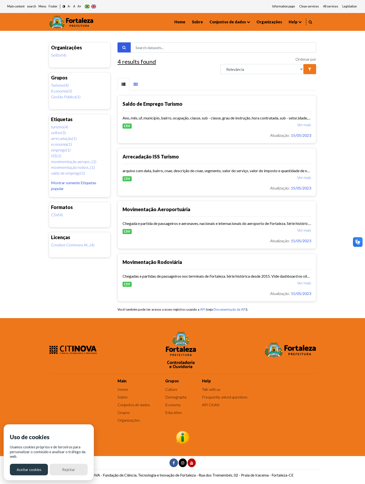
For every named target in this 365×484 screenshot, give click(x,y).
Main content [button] (16, 6)
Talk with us (211, 389)
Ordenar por (305, 59)
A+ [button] (79, 6)
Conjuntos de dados (227, 22)
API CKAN (211, 404)
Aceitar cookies (29, 469)
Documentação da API (230, 309)
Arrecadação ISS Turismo (151, 156)
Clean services (309, 6)
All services (330, 6)
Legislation (349, 6)
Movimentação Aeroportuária (156, 209)
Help (293, 22)
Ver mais (304, 124)
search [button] (31, 6)
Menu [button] (42, 6)
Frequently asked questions (225, 397)
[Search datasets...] (223, 47)
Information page (283, 6)
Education (173, 412)
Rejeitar (68, 469)
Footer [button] (53, 6)
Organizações (269, 22)
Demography (176, 397)
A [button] (74, 6)
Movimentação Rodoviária (152, 262)
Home (179, 22)
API (202, 309)
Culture (171, 389)
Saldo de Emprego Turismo (152, 104)
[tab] (123, 84)
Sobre (197, 22)
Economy (173, 404)
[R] (262, 69)
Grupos (123, 412)
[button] (64, 6)
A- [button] (69, 6)
